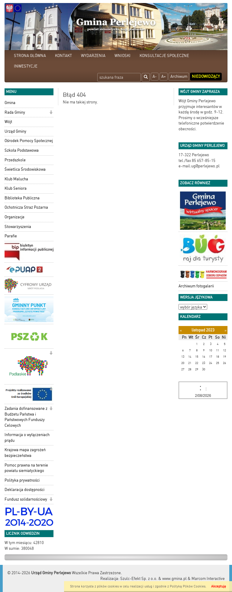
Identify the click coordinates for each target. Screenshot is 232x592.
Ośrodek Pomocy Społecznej (29, 140)
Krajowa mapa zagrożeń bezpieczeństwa (25, 453)
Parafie (11, 236)
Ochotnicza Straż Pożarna (26, 207)
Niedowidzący (206, 76)
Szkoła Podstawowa (22, 150)
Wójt (8, 121)
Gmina (10, 102)
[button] (50, 113)
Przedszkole (15, 160)
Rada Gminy (15, 112)
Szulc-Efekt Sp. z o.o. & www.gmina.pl (153, 578)
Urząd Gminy (15, 131)
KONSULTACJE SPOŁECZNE (164, 55)
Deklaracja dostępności (24, 489)
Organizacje (14, 217)
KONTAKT (63, 55)
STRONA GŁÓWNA (30, 55)
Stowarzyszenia (18, 226)
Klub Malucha (16, 179)
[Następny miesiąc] (225, 330)
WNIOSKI (122, 55)
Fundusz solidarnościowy (26, 499)
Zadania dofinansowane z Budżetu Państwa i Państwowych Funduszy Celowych (26, 417)
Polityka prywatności (22, 480)
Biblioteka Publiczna (22, 198)
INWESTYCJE (25, 66)
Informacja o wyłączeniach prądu (27, 437)
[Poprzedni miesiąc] (181, 330)
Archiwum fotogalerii (196, 286)
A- (155, 76)
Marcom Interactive (208, 578)
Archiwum (178, 76)
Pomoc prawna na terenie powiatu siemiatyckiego (26, 468)
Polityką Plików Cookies (187, 586)
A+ (163, 76)
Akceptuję (218, 586)
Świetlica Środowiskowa (25, 169)
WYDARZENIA (93, 55)
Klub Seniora (16, 188)
